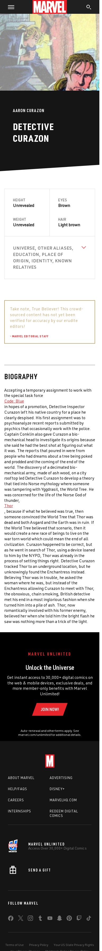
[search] (88, 7)
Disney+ (57, 789)
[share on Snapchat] (59, 919)
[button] (9, 7)
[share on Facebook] (10, 919)
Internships (19, 811)
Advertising (61, 778)
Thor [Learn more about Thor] (8, 505)
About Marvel (21, 778)
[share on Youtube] (50, 919)
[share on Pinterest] (69, 919)
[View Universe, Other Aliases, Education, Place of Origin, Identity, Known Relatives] (50, 257)
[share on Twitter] (20, 919)
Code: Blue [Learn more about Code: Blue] (14, 401)
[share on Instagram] (30, 919)
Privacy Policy (38, 945)
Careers (16, 800)
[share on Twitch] (79, 919)
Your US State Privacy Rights (74, 945)
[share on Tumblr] (40, 919)
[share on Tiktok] (88, 919)
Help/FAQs (17, 789)
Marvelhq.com (63, 800)
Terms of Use (14, 945)
